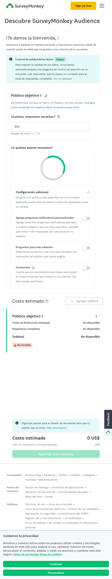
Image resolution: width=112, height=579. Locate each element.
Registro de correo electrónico (43, 518)
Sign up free (83, 6)
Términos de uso (35, 504)
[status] (53, 69)
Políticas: (12, 504)
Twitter (63, 475)
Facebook (49, 475)
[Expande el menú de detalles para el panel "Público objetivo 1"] (96, 316)
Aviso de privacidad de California (45, 509)
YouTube (30, 479)
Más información (57, 428)
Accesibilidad (73, 518)
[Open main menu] (102, 6)
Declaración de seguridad (40, 513)
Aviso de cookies (51, 554)
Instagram (89, 475)
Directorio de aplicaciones (68, 487)
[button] (62, 78)
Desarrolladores (48, 479)
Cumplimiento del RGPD (73, 513)
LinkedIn (75, 475)
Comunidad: (14, 475)
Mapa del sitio (33, 496)
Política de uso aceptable (83, 509)
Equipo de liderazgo (37, 487)
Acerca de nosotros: (13, 489)
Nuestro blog (33, 475)
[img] (58, 116)
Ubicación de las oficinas (40, 492)
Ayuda (49, 496)
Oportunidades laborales (73, 492)
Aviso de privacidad (26, 554)
